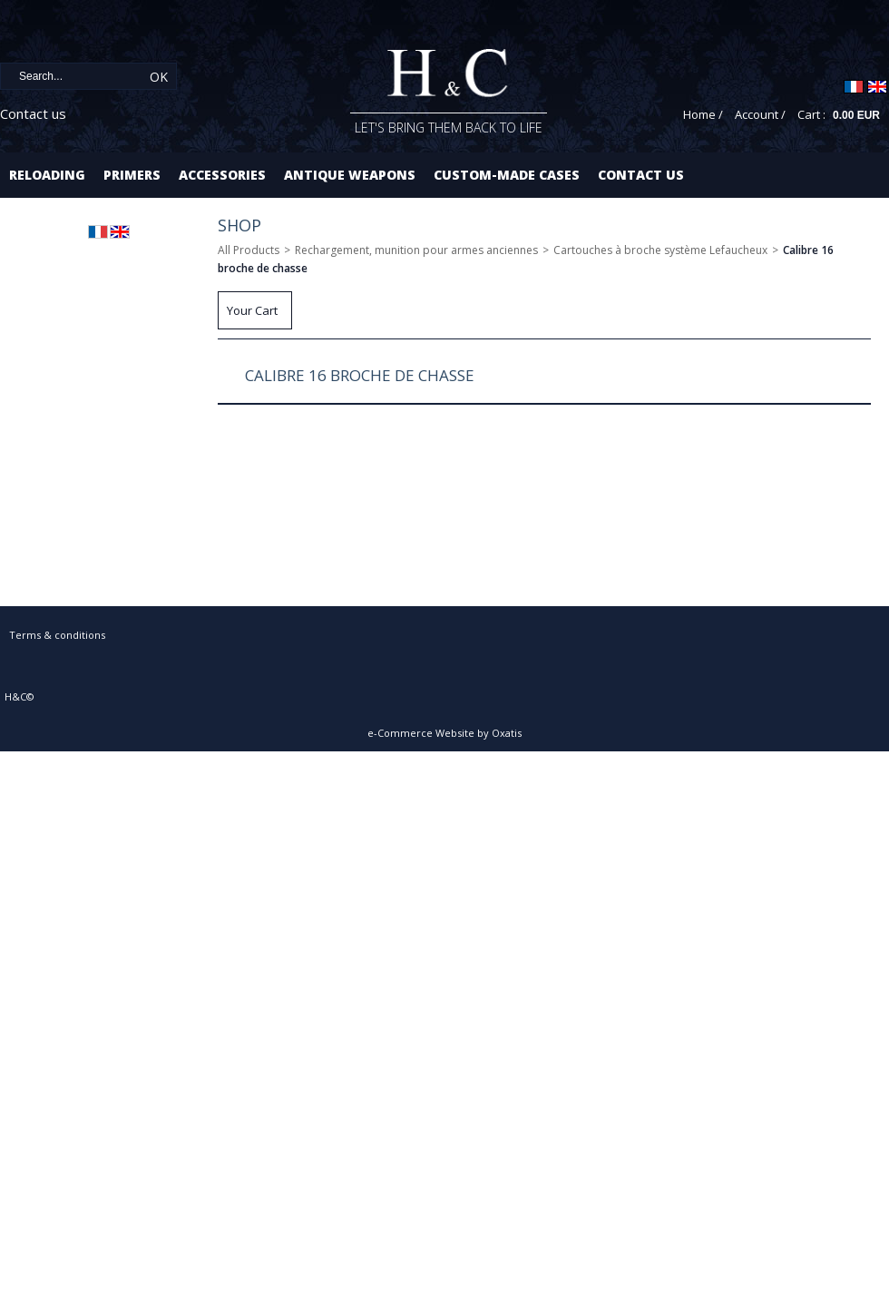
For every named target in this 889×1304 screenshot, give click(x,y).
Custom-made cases (507, 174)
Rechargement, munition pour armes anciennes (416, 250)
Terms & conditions (57, 635)
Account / (760, 114)
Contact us (33, 113)
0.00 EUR (856, 115)
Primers (132, 174)
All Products (248, 250)
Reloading (47, 174)
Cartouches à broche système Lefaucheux (660, 250)
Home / (703, 114)
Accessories (222, 174)
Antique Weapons (349, 174)
